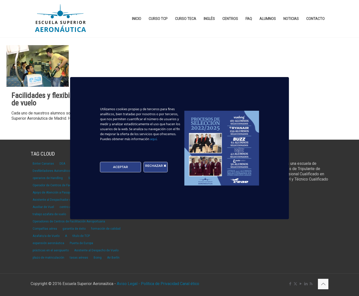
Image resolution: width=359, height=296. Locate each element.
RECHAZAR (155, 166)
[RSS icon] (311, 284)
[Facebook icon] (290, 284)
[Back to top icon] (323, 284)
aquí (153, 139)
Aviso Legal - (128, 283)
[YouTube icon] (300, 284)
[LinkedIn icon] (306, 284)
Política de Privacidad (160, 283)
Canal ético (189, 283)
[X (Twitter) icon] (295, 284)
